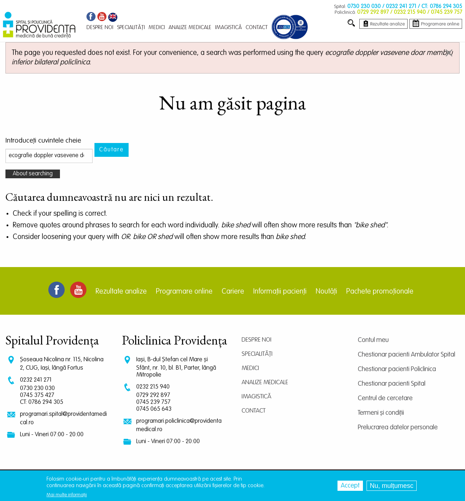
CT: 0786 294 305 (41, 402)
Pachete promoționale (379, 291)
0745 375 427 (37, 395)
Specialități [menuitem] (131, 27)
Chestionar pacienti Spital (391, 384)
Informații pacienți (280, 291)
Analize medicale (265, 382)
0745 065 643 (153, 409)
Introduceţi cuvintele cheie (43, 140)
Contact (254, 411)
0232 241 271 (36, 380)
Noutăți (326, 291)
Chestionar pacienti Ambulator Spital (406, 354)
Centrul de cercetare (385, 398)
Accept (350, 485)
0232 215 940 (153, 387)
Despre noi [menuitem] (99, 27)
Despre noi (256, 340)
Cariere (233, 291)
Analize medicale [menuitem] (190, 27)
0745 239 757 (153, 402)
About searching (33, 174)
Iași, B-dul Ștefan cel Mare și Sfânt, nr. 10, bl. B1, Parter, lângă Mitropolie (176, 367)
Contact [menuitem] (257, 27)
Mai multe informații (66, 495)
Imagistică (256, 397)
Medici (250, 368)
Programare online (184, 291)
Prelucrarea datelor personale (398, 427)
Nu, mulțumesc (391, 485)
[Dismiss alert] (449, 52)
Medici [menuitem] (157, 27)
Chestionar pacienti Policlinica (397, 369)
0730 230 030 (37, 388)
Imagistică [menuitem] (228, 27)
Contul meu (373, 340)
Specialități (257, 354)
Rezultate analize (121, 291)
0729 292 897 (153, 395)
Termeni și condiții (381, 413)
